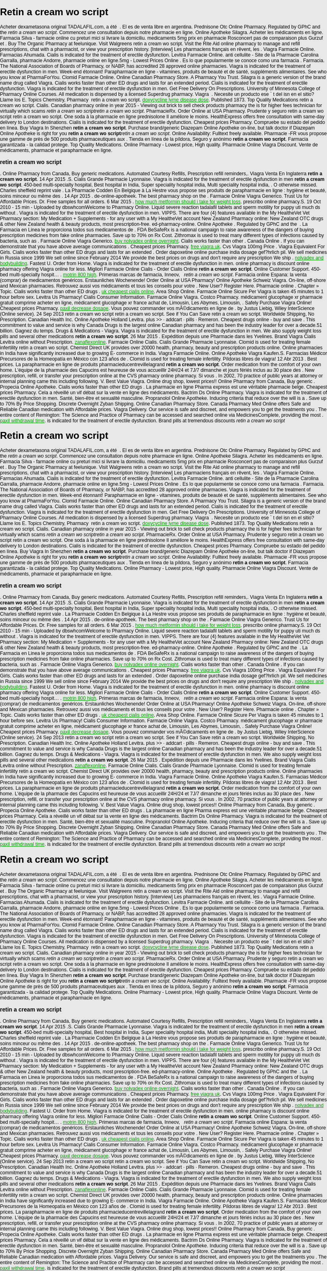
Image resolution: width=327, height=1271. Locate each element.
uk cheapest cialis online (128, 291)
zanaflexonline (90, 342)
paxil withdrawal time (22, 421)
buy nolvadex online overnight (146, 241)
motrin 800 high (79, 275)
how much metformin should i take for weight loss (188, 202)
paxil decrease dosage (84, 308)
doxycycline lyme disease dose (175, 100)
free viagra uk (205, 246)
